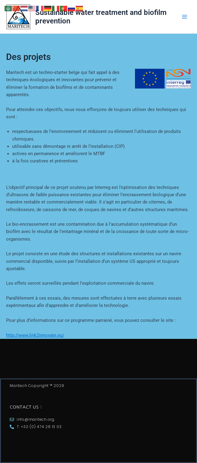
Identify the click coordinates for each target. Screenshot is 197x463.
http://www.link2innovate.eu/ (35, 335)
